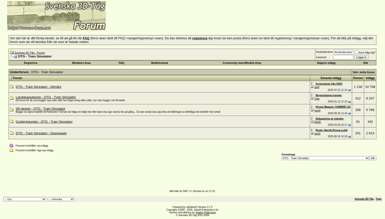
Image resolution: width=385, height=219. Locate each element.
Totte (317, 98)
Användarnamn (324, 52)
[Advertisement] (166, 23)
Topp (379, 199)
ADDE (317, 122)
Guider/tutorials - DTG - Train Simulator (44, 121)
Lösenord (321, 57)
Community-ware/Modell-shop (242, 62)
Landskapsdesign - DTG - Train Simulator (46, 97)
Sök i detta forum (364, 72)
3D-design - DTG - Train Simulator (40, 108)
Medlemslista (159, 62)
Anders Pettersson (206, 212)
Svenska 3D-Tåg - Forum (29, 52)
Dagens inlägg (326, 62)
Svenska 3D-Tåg (364, 199)
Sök (365, 62)
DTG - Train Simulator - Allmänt (38, 87)
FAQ (121, 62)
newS (317, 110)
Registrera (30, 62)
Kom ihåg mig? (365, 52)
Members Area (81, 62)
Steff (316, 87)
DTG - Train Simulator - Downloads (41, 133)
